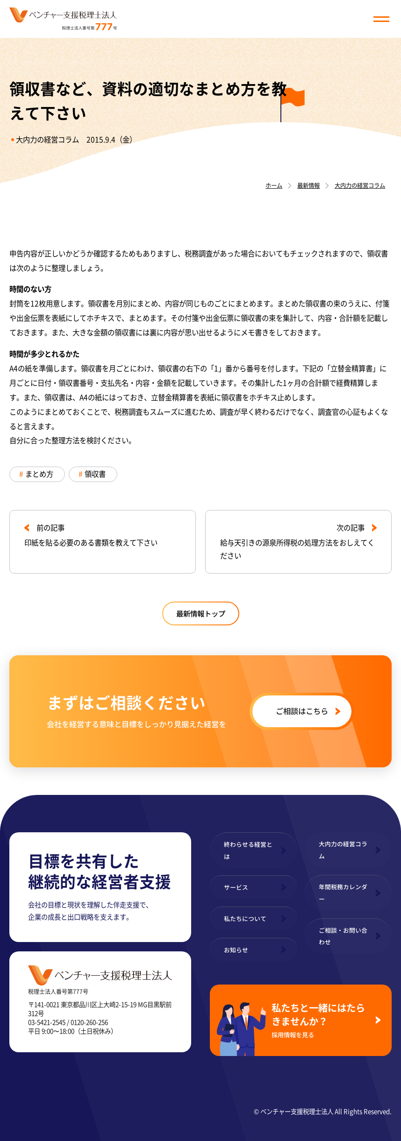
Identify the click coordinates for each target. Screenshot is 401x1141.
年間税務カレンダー (343, 892)
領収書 (95, 473)
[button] (381, 19)
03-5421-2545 (46, 1022)
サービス (236, 887)
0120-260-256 (89, 1022)
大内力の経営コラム (47, 139)
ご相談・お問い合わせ (343, 936)
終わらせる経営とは (248, 850)
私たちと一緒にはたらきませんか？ (320, 1019)
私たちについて (245, 918)
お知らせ (236, 949)
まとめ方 (39, 473)
